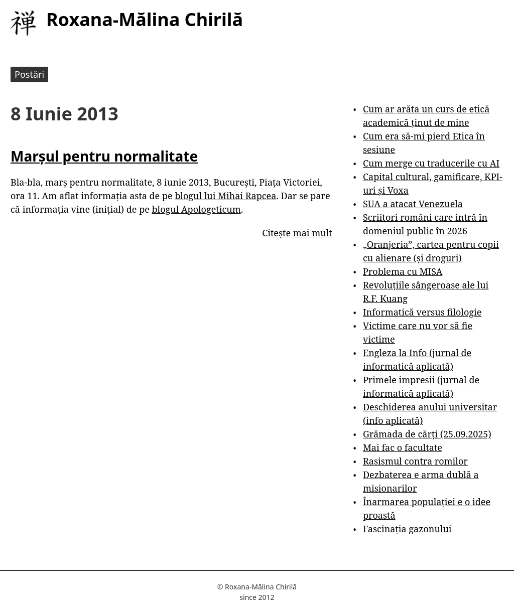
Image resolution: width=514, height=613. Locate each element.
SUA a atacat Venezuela (413, 204)
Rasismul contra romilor (415, 461)
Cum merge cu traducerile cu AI (431, 163)
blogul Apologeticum (196, 209)
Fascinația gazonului (407, 529)
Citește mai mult (297, 233)
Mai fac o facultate (402, 447)
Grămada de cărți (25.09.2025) (427, 434)
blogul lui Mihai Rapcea (225, 196)
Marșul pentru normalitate (104, 156)
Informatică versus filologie (422, 312)
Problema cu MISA (402, 271)
